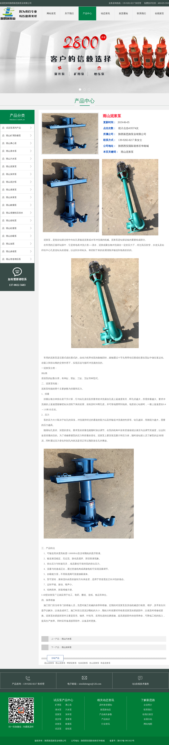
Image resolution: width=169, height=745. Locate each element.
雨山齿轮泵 (11, 220)
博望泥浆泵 (72, 663)
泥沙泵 (58, 719)
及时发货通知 (105, 705)
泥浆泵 (58, 714)
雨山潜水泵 (11, 151)
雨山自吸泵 (11, 236)
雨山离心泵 (11, 143)
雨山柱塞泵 (11, 228)
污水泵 (68, 709)
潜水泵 (58, 709)
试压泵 (58, 729)
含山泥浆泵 (94, 663)
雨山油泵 (10, 244)
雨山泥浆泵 (11, 166)
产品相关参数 (105, 714)
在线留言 (159, 13)
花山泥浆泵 (49, 663)
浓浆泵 (58, 724)
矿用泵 (58, 705)
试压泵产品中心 (63, 700)
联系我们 (141, 13)
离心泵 (68, 705)
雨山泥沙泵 (11, 182)
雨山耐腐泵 (11, 205)
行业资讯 (105, 724)
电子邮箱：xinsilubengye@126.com (84, 684)
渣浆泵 (68, 719)
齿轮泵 (68, 729)
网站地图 (148, 724)
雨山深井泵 (11, 174)
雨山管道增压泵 (13, 259)
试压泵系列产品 (13, 128)
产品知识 (105, 719)
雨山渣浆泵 (11, 189)
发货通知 (123, 13)
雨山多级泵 (11, 251)
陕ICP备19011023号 (125, 741)
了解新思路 (148, 700)
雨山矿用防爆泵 (13, 135)
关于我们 (69, 13)
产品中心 (87, 13)
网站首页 (51, 13)
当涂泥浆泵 (83, 663)
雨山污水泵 (11, 159)
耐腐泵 (68, 724)
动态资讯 (105, 13)
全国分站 (148, 719)
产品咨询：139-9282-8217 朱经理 (28, 684)
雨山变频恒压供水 (14, 213)
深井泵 (68, 714)
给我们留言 (148, 714)
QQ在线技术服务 (140, 684)
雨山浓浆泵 (11, 197)
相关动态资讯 (105, 700)
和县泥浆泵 (105, 663)
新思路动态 (105, 709)
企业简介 (148, 705)
